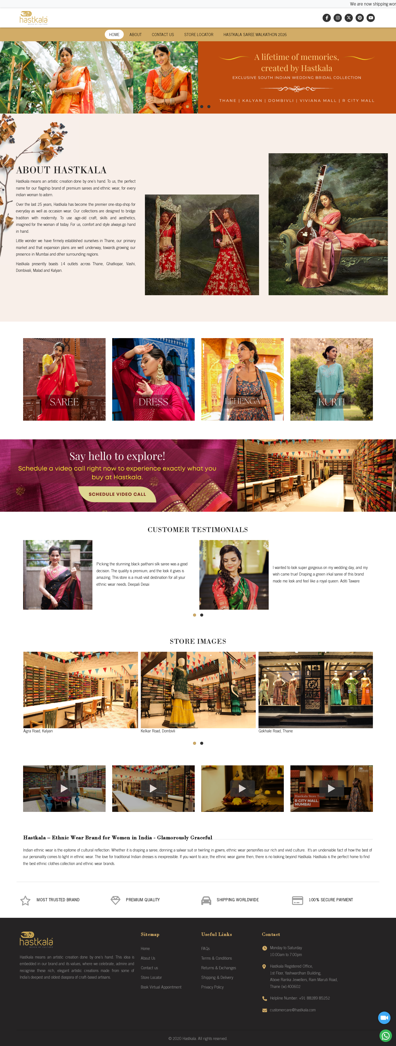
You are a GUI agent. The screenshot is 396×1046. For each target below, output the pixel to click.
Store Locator (198, 35)
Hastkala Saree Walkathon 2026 (255, 35)
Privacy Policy (212, 988)
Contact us (149, 968)
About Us (148, 959)
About (136, 35)
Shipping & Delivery (217, 978)
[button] (187, 106)
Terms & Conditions (216, 959)
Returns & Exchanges (218, 968)
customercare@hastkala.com (293, 1010)
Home (114, 35)
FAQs (205, 949)
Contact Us (163, 35)
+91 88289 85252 (314, 999)
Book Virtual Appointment (161, 988)
